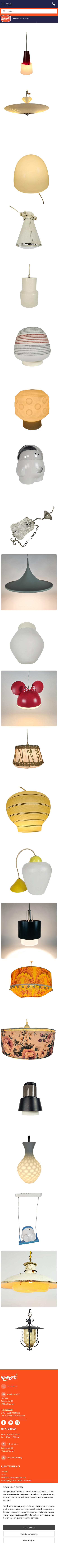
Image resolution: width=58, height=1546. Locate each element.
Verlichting (5, 1519)
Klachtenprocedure (9, 1492)
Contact (4, 1471)
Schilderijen (6, 1510)
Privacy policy (7, 1489)
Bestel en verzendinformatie (13, 1477)
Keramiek (5, 1516)
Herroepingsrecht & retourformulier (16, 1480)
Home (3, 1474)
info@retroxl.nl (13, 1394)
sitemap (23, 1536)
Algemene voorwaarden (11, 1486)
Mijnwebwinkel (30, 1541)
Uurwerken (6, 1513)
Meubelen (5, 1525)
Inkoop (4, 1483)
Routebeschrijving (14, 1457)
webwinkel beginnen (40, 1536)
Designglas (6, 1522)
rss (29, 1536)
